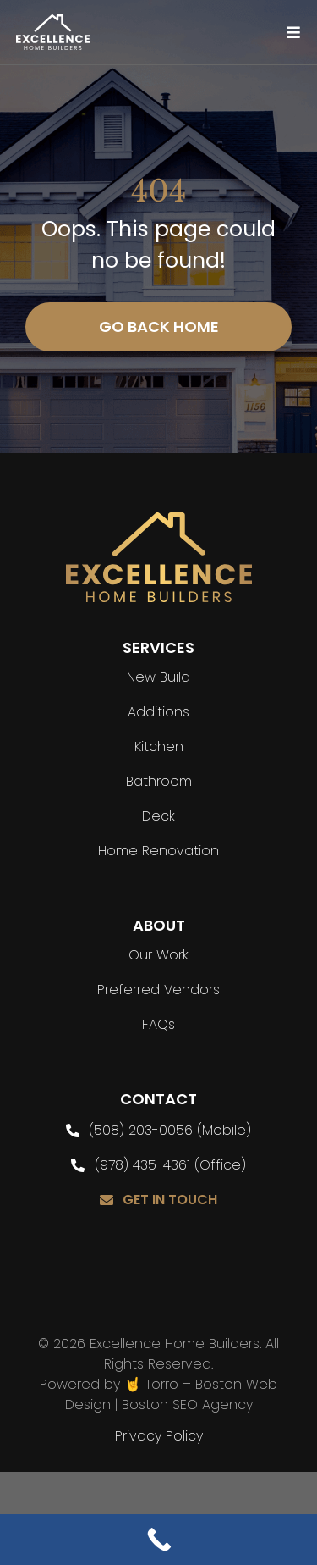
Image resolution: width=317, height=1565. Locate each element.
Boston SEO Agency (187, 1404)
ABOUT (159, 925)
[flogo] (159, 519)
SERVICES (158, 647)
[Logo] (53, 21)
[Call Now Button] (158, 1539)
